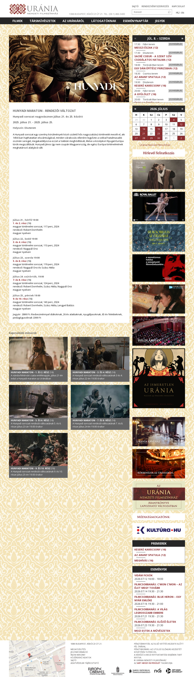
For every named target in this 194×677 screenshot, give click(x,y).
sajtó (73, 660)
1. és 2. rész (20, 223)
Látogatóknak (103, 21)
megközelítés (78, 649)
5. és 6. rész (20, 261)
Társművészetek (43, 21)
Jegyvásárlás (175, 44)
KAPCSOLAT (178, 6)
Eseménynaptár (135, 21)
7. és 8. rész (20, 279)
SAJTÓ (135, 6)
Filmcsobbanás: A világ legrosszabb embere (150, 611)
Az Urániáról (73, 21)
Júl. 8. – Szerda (158, 38)
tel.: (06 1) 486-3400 (114, 14)
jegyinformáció (79, 652)
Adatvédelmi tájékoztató (85, 663)
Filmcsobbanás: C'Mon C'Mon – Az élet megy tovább (158, 586)
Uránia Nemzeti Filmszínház (155, 145)
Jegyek (160, 21)
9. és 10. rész (20, 298)
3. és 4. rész (20, 242)
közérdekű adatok (81, 657)
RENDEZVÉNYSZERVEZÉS (155, 6)
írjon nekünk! (78, 654)
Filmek (17, 21)
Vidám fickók (143, 575)
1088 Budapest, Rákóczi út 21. (86, 14)
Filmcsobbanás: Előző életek (155, 621)
